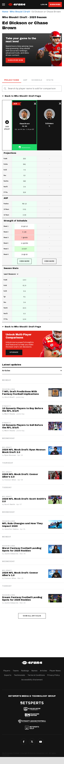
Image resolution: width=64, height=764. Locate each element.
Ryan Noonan (10, 455)
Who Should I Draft (20, 11)
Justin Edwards (11, 554)
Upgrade (14, 352)
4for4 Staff (9, 397)
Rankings (25, 671)
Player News (55, 671)
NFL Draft (7, 447)
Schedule (37, 80)
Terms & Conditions (36, 675)
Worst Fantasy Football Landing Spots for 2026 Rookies (21, 549)
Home (5, 11)
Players (6, 671)
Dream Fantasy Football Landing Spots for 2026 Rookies (22, 598)
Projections (11, 80)
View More (24, 261)
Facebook (23, 741)
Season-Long (8, 389)
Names (34, 671)
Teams (16, 671)
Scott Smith (9, 504)
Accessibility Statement (32, 680)
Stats (49, 80)
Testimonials (19, 675)
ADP (25, 80)
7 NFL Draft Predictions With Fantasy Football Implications (20, 392)
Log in (44, 4)
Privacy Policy (53, 675)
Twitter (32, 741)
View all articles (32, 616)
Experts (7, 675)
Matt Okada (9, 414)
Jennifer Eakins (11, 529)
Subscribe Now (15, 60)
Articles (43, 671)
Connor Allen (10, 480)
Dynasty (6, 406)
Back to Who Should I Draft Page (23, 96)
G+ (40, 741)
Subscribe (55, 4)
